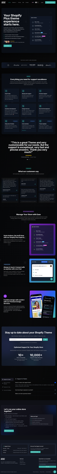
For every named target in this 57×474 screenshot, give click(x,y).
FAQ (23, 2)
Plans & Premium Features (6, 383)
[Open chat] (54, 471)
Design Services (22, 462)
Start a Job (50, 261)
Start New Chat (44, 261)
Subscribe (47, 466)
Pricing (19, 2)
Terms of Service (36, 471)
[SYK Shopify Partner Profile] (37, 2)
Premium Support (22, 464)
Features (14, 2)
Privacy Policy (42, 471)
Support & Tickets (6, 379)
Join (45, 339)
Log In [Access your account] (42, 2)
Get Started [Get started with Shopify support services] (7, 45)
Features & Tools (6, 387)
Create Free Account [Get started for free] (50, 2)
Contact (27, 2)
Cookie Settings (48, 471)
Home (9, 2)
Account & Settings (6, 390)
